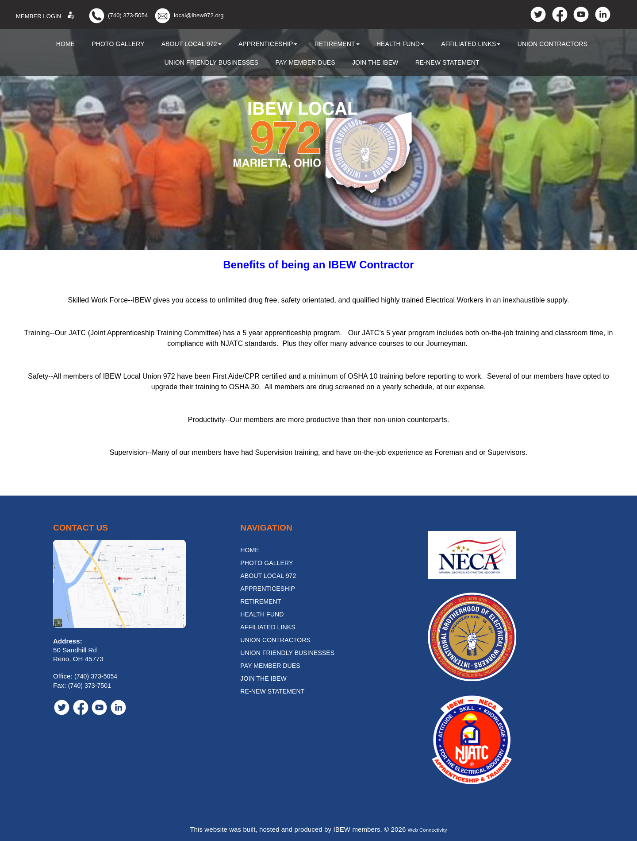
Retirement (337, 43)
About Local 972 (191, 43)
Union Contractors (553, 43)
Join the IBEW (375, 62)
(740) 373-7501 (89, 685)
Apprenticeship (268, 43)
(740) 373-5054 (128, 15)
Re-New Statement (447, 62)
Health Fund (400, 43)
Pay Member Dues (305, 62)
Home (65, 43)
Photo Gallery (118, 43)
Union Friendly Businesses (211, 62)
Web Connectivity (427, 829)
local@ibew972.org (198, 15)
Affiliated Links (470, 43)
